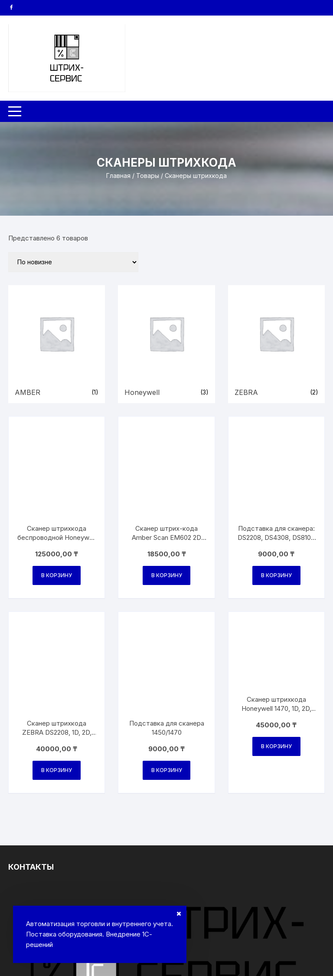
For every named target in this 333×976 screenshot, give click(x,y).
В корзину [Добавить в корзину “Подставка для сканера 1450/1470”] (166, 578)
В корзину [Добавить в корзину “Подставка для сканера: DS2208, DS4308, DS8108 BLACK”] (276, 479)
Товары (147, 175)
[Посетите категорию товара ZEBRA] (276, 344)
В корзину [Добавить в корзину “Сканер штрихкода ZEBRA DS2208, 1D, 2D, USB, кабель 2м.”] (56, 578)
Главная (118, 175)
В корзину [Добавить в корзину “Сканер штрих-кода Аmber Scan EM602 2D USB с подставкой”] (166, 479)
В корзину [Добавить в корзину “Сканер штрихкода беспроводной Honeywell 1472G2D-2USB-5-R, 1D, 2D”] (56, 479)
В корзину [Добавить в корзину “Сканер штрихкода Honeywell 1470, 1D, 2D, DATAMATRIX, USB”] (276, 578)
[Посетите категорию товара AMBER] (56, 344)
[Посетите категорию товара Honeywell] (166, 344)
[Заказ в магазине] (73, 262)
